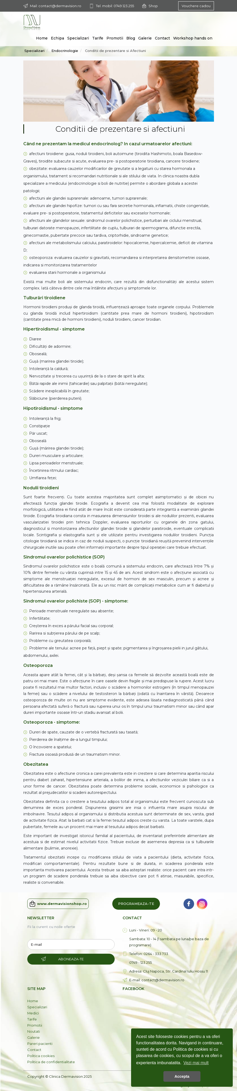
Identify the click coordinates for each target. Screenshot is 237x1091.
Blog (130, 38)
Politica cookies (41, 1056)
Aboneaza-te (71, 959)
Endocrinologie (64, 51)
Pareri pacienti (39, 1043)
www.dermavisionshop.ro (58, 903)
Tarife (97, 38)
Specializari (78, 38)
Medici (33, 1013)
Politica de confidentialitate (51, 1062)
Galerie (145, 38)
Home (42, 38)
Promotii (114, 38)
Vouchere (196, 6)
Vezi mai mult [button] (196, 1063)
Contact (162, 38)
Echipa (57, 38)
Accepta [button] (182, 1076)
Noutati (33, 1031)
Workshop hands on (192, 38)
